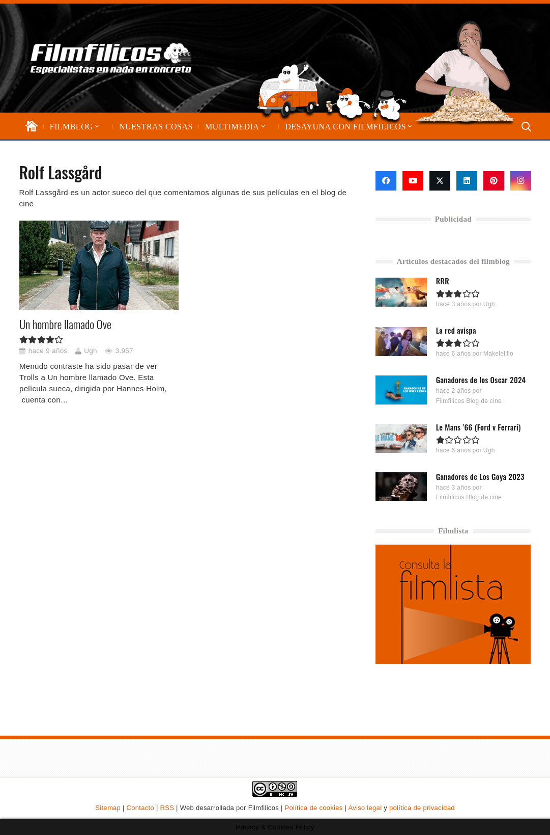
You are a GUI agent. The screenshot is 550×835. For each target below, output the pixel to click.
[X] (439, 181)
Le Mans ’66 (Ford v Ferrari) (478, 426)
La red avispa (456, 330)
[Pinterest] (493, 181)
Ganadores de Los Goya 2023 (480, 475)
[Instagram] (520, 181)
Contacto (140, 808)
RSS (167, 808)
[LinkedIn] (466, 181)
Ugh (90, 351)
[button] (96, 127)
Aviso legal (365, 808)
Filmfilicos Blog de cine (469, 400)
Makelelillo (498, 353)
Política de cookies (314, 808)
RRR (442, 280)
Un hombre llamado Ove (65, 324)
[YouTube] (412, 181)
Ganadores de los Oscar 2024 (481, 379)
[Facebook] (385, 181)
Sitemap (108, 808)
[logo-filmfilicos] (111, 58)
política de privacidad (422, 808)
